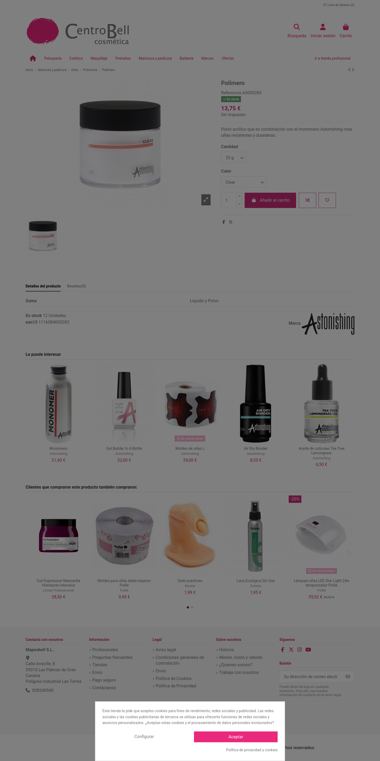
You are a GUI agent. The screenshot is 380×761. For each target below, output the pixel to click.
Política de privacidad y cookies (252, 750)
